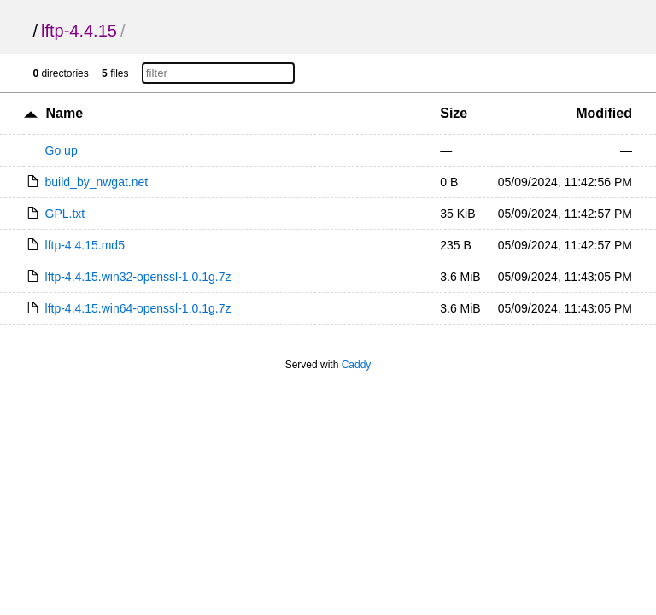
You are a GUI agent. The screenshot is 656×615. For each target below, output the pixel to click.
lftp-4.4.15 (79, 30)
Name (64, 113)
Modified (604, 113)
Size (453, 113)
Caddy (357, 365)
